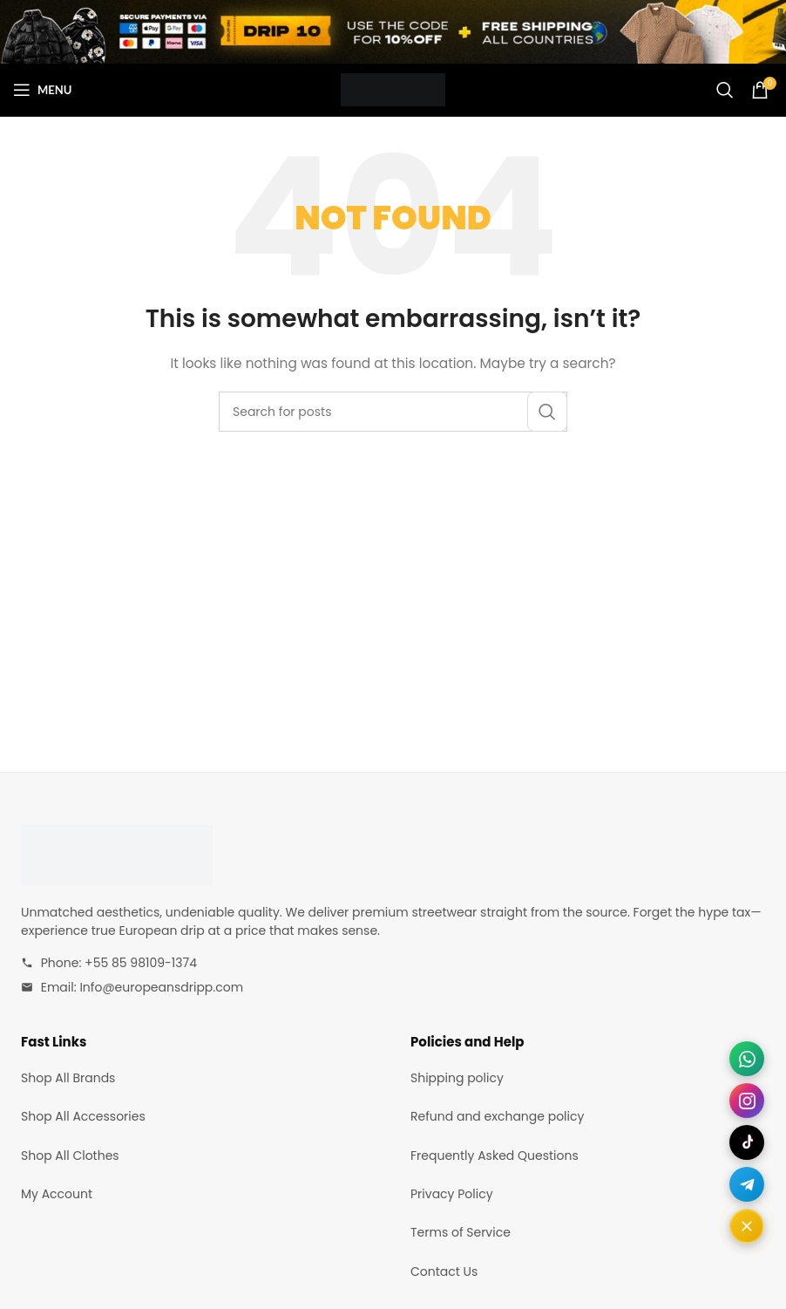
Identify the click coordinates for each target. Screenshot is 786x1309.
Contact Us (444, 1271)
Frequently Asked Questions (494, 1155)
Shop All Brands (68, 1078)
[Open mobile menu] (42, 89)
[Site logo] (393, 89)
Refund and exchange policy (497, 1116)
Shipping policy (457, 1078)
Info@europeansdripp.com (161, 987)
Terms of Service (460, 1232)
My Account (56, 1194)
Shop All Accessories (83, 1116)
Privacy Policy (451, 1194)
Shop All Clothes (70, 1155)
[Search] (725, 89)
